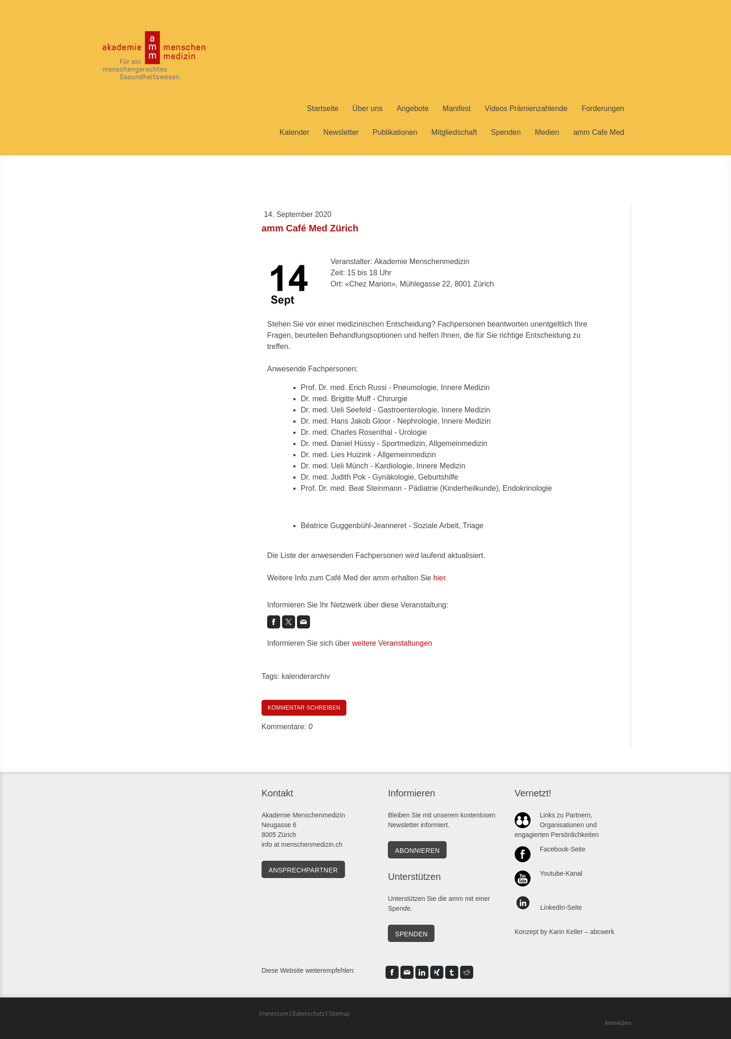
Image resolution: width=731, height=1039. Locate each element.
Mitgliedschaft (454, 132)
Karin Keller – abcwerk (581, 931)
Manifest (456, 108)
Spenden (506, 132)
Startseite (322, 108)
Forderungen (602, 108)
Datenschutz (308, 1014)
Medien (547, 132)
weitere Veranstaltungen (392, 643)
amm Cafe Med (598, 132)
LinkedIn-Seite (561, 907)
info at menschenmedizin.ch (302, 844)
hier (439, 578)
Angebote (413, 108)
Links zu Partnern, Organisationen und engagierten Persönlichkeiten (557, 824)
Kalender (295, 132)
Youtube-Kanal (561, 873)
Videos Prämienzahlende (526, 108)
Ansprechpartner (303, 870)
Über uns (367, 108)
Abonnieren (417, 850)
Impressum (273, 1014)
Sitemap (339, 1014)
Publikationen (394, 132)
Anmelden (618, 1023)
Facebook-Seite (563, 849)
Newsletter (341, 132)
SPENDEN (411, 934)
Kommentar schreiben (304, 707)
